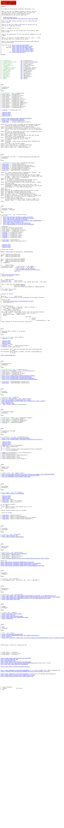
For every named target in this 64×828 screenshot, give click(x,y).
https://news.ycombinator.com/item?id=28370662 (15, 803)
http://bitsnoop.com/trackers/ (11, 328)
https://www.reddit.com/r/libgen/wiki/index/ (15, 739)
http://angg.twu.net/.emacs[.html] (22, 57)
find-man (4, 131)
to (21, 71)
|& (36, 28)
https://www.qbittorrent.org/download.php (14, 663)
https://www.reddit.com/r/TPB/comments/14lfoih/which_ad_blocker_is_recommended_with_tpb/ (29, 713)
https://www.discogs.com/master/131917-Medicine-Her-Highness (19, 676)
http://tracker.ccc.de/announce (25, 321)
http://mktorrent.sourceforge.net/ (13, 265)
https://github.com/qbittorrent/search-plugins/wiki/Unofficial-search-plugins (25, 669)
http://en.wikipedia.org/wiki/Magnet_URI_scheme (16, 571)
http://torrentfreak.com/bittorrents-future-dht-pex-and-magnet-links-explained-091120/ (28, 568)
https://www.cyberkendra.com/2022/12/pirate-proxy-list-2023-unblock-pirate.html (26, 716)
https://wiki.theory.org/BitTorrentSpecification (15, 799)
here (8, 2)
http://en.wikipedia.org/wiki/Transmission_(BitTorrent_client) (21, 569)
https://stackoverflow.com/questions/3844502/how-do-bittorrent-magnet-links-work (25, 804)
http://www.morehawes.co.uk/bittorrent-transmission (18, 268)
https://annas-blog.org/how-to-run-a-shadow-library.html (18, 809)
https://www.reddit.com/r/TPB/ (11, 718)
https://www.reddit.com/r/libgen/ (12, 735)
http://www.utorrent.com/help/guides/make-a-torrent (18, 260)
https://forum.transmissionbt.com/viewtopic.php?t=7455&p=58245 (22, 263)
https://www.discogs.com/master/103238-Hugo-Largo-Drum (17, 673)
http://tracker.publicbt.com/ (9, 790)
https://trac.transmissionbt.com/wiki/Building (16, 524)
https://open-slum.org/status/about (12, 738)
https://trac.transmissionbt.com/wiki (13, 142)
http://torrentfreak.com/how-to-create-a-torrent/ (18, 259)
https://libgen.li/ (7, 741)
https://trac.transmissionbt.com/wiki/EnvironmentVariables (19, 454)
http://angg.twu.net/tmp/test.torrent (22, 360)
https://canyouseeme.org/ (8, 425)
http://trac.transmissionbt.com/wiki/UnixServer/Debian (18, 449)
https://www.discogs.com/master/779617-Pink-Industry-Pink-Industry (21, 674)
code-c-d (4, 542)
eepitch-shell (6, 133)
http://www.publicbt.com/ (8, 791)
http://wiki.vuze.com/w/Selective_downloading (14, 796)
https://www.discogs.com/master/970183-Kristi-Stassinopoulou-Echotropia (22, 677)
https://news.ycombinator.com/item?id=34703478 (15, 807)
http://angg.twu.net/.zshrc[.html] (22, 58)
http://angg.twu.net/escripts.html (22, 60)
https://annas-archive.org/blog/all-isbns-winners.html (17, 810)
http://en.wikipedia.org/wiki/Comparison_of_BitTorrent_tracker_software (23, 480)
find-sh (4, 413)
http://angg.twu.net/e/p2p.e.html (22, 54)
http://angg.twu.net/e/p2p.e (20, 53)
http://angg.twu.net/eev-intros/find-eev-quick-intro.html (20, 21)
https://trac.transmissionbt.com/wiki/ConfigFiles (17, 141)
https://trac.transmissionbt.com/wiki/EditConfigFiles (18, 452)
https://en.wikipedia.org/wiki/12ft (12, 760)
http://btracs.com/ (7, 481)
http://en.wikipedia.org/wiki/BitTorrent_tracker (16, 478)
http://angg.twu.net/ (18, 61)
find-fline (5, 144)
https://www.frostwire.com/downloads (13, 643)
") (31, 71)
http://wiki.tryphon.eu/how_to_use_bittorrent (16, 266)
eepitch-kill (6, 135)
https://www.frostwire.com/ (10, 641)
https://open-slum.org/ (9, 737)
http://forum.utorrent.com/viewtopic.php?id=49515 (15, 794)
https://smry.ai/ (7, 762)
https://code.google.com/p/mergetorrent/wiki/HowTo (16, 788)
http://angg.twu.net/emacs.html (21, 56)
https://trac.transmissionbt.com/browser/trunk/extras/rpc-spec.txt (22, 526)
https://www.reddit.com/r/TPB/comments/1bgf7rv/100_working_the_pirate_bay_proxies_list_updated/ (31, 715)
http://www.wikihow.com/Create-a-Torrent (15, 262)
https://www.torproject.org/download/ (13, 591)
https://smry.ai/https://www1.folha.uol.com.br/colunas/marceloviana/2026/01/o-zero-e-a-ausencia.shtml (33, 764)
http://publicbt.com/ (8, 483)
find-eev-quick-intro (10, 19)
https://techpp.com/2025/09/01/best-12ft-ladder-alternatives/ (20, 761)
